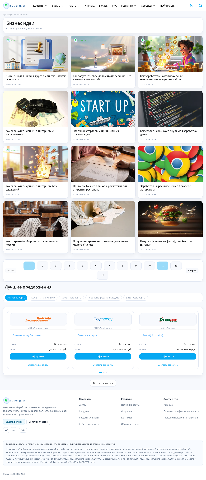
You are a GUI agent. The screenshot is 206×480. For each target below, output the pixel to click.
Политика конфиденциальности (181, 411)
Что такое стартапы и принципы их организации (96, 132)
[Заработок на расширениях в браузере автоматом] (170, 164)
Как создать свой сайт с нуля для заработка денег (168, 132)
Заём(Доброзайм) (153, 335)
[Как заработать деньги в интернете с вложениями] (35, 109)
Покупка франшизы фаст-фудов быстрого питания (167, 243)
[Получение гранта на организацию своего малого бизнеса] (103, 219)
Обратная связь (130, 424)
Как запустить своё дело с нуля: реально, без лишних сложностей (102, 77)
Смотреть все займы (38, 364)
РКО (114, 5)
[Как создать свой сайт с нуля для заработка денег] (170, 109)
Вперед (192, 270)
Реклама (168, 404)
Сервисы (146, 5)
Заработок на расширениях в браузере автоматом (165, 187)
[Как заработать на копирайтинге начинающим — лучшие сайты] (170, 54)
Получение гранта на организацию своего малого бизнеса (100, 243)
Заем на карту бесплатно (27, 335)
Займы (56, 5)
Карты (72, 5)
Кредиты (38, 5)
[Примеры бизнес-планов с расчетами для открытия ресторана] (103, 164)
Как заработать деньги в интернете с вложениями (30, 132)
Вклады (103, 5)
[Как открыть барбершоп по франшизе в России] (35, 219)
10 (149, 265)
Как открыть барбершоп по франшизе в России (32, 243)
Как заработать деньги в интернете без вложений (31, 187)
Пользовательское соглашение (181, 417)
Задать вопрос (14, 421)
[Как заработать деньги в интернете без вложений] (35, 164)
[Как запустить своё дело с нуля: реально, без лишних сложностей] (103, 54)
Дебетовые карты (89, 424)
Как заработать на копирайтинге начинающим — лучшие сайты (161, 77)
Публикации (167, 5)
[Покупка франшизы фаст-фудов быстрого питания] (170, 219)
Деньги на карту (87, 335)
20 (102, 275)
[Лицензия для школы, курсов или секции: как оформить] (35, 54)
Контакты (126, 417)
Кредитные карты (89, 417)
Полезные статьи (130, 404)
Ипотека (89, 5)
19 (176, 265)
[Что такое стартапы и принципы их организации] (103, 109)
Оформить (38, 356)
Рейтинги (127, 5)
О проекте (127, 411)
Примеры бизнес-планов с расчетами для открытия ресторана (100, 187)
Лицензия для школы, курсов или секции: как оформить (36, 77)
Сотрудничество (38, 421)
